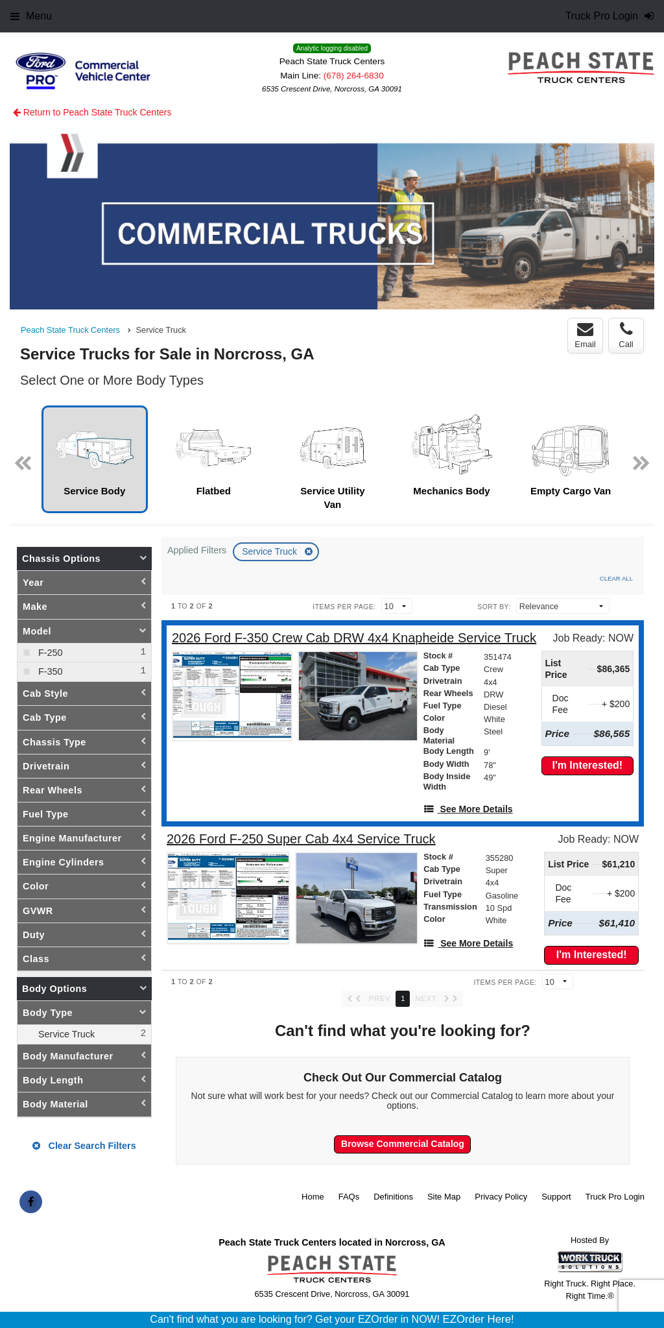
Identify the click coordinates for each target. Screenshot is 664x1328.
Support (556, 1196)
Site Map (443, 1196)
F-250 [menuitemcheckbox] (49, 652)
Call (626, 335)
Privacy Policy (501, 1196)
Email (585, 335)
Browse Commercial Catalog (402, 1144)
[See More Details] (468, 809)
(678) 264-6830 (354, 75)
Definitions (393, 1196)
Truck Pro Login (615, 1196)
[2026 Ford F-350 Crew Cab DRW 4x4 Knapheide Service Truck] (354, 638)
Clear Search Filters (84, 1146)
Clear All (616, 578)
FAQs (349, 1196)
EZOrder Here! (478, 1319)
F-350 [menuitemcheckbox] (49, 671)
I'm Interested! (587, 765)
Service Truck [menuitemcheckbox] (65, 1034)
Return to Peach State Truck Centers (92, 112)
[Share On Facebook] (30, 1202)
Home (313, 1196)
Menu (31, 15)
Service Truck (271, 551)
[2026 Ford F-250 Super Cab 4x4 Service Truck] (301, 839)
